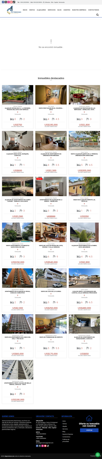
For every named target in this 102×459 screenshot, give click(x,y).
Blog (60, 10)
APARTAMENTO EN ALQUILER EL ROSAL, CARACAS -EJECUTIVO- (17, 292)
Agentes (66, 10)
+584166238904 (37, 2)
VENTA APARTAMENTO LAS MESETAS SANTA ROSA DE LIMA (17, 246)
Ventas (32, 10)
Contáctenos (93, 10)
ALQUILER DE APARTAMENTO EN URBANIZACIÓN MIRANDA (51, 154)
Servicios (52, 10)
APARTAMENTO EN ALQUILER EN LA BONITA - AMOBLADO (51, 200)
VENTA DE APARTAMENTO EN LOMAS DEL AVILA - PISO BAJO (18, 337)
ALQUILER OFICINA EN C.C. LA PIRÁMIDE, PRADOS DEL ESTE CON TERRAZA (18, 108)
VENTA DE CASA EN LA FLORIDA (51, 291)
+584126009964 (24, 2)
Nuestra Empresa (79, 10)
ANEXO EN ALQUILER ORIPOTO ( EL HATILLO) (84, 200)
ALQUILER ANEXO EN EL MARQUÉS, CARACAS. (17, 154)
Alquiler (64, 426)
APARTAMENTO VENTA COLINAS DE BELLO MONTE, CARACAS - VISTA (17, 383)
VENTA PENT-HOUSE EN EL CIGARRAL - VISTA (51, 108)
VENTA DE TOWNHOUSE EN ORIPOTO (51, 337)
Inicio (25, 10)
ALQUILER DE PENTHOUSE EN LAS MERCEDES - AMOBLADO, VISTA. (84, 108)
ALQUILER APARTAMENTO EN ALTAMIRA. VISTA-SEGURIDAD (84, 246)
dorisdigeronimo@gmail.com (44, 443)
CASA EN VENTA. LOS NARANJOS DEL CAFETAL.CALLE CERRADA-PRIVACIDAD (84, 292)
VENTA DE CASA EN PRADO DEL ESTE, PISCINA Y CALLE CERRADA (51, 246)
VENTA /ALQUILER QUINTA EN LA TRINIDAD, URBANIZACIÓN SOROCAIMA (84, 154)
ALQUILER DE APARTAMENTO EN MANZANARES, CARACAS (84, 337)
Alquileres (41, 10)
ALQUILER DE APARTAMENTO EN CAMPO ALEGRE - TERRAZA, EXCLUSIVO (18, 200)
